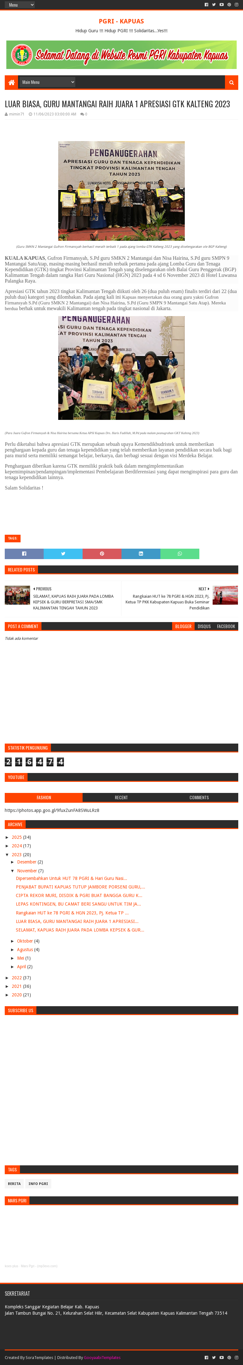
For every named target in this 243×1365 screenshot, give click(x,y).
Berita (14, 1184)
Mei (21, 958)
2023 (17, 854)
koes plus (11, 1266)
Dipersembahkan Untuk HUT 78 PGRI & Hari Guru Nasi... (71, 878)
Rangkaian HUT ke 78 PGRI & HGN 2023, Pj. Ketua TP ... (72, 912)
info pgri (38, 1184)
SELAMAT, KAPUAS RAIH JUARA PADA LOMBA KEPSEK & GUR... (80, 929)
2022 (17, 977)
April (22, 966)
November (27, 870)
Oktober (25, 941)
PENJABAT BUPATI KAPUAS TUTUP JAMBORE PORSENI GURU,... (80, 886)
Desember (27, 861)
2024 (17, 845)
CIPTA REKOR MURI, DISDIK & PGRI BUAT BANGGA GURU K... (79, 895)
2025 (17, 837)
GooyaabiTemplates (102, 1357)
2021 (17, 986)
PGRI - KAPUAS (121, 21)
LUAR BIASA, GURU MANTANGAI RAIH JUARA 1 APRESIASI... (77, 921)
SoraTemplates (39, 1357)
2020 (17, 994)
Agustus (25, 949)
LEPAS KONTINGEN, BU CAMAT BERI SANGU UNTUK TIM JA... (78, 904)
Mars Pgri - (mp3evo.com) (39, 1266)
